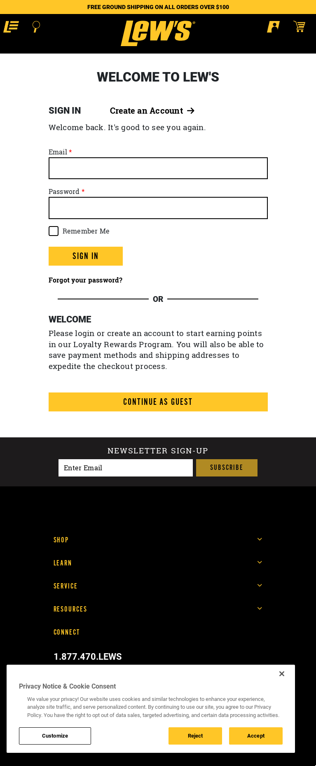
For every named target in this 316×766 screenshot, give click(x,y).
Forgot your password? (85, 280)
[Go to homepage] (158, 33)
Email (58, 152)
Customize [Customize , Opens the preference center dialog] (55, 735)
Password (64, 191)
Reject (195, 735)
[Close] (282, 674)
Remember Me (86, 231)
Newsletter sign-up (158, 451)
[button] (11, 27)
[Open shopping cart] (303, 26)
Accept (256, 735)
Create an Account (152, 110)
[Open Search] (36, 27)
